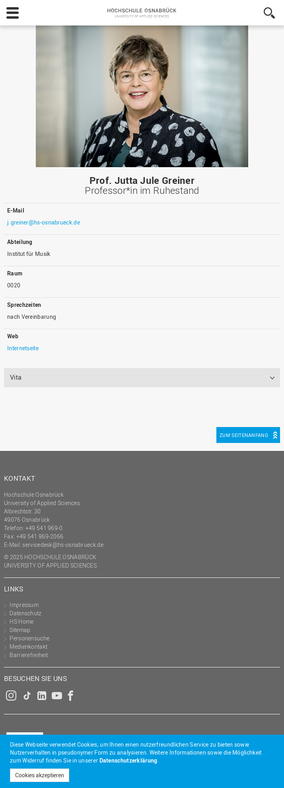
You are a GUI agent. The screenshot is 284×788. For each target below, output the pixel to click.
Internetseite (23, 348)
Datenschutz (25, 613)
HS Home (21, 621)
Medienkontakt (28, 646)
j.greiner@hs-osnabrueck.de (43, 222)
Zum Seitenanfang (244, 435)
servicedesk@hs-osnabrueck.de (62, 544)
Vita (15, 377)
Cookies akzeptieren (39, 775)
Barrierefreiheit (29, 655)
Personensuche (29, 638)
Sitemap (20, 630)
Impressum (24, 605)
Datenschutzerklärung (128, 760)
